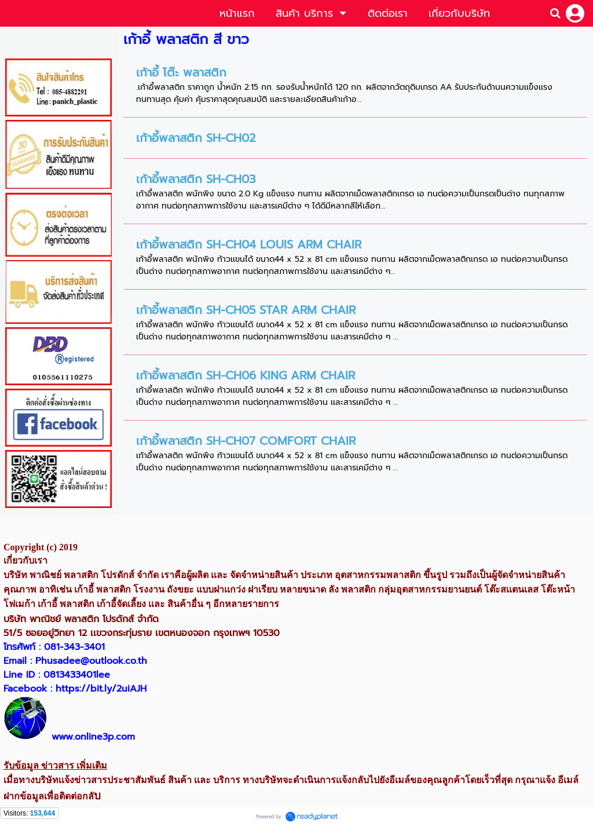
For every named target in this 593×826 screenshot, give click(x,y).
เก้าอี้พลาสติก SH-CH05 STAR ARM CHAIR (246, 310)
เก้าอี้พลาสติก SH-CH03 (195, 179)
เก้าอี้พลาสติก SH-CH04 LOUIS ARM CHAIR (248, 244)
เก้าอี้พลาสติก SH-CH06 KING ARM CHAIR (245, 375)
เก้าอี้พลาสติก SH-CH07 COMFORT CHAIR (246, 440)
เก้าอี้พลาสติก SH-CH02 (196, 138)
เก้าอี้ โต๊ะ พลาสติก (181, 72)
